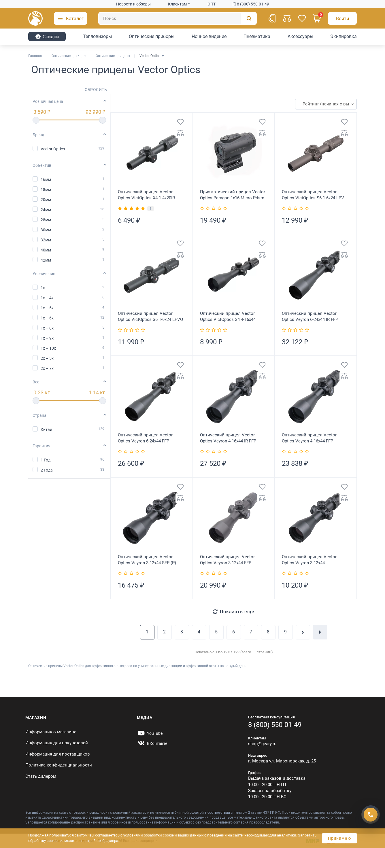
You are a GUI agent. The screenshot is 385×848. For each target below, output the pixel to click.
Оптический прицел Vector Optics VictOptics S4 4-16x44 (228, 316)
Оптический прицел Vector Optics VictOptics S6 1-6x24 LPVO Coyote (314, 195)
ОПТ (211, 4)
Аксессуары (300, 36)
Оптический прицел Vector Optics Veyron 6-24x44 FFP (145, 438)
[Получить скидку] (370, 814)
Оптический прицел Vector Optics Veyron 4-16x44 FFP (309, 438)
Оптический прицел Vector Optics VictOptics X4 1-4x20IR (146, 194)
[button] (70, 18)
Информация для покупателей (56, 742)
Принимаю (339, 838)
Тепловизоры (97, 36)
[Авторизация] (342, 18)
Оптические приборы (151, 36)
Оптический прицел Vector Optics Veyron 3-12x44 (309, 559)
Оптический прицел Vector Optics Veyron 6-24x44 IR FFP (310, 316)
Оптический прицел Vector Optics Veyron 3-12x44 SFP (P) (147, 559)
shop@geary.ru (262, 743)
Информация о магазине (50, 732)
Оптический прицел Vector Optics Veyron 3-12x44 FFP (227, 559)
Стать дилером (40, 776)
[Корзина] (317, 18)
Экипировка (343, 36)
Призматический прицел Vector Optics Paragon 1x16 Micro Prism (232, 194)
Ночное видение (209, 36)
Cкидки (47, 36)
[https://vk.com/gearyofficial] (152, 743)
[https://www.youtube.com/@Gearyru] (150, 733)
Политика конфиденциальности (58, 765)
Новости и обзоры (133, 4)
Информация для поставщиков (57, 754)
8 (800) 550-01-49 (251, 4)
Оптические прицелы (113, 56)
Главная (35, 56)
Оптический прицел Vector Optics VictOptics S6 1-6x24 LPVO (150, 316)
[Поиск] (177, 18)
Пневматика (257, 36)
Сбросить (96, 89)
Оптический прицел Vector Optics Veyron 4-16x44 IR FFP (228, 438)
